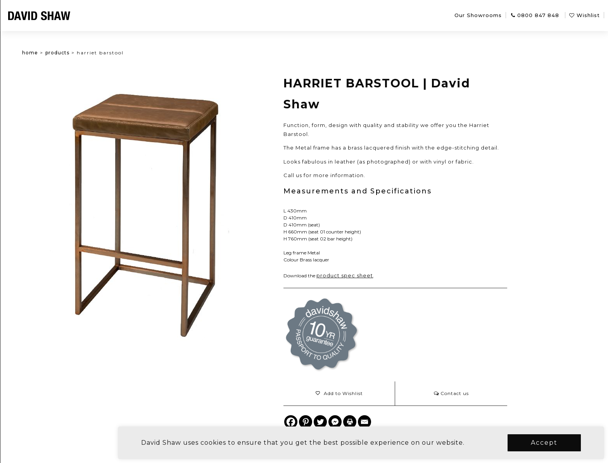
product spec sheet (370, 275)
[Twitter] (345, 421)
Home (55, 53)
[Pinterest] (331, 421)
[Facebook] (316, 421)
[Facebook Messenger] (360, 421)
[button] (364, 393)
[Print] (375, 421)
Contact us (476, 393)
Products (83, 53)
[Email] (390, 421)
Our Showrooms (478, 15)
